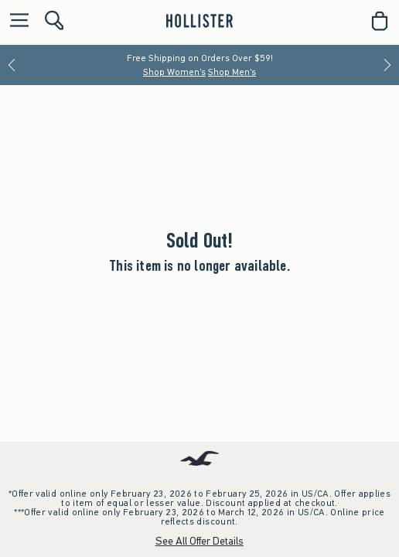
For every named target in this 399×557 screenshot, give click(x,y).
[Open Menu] (15, 21)
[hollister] (199, 21)
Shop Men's (232, 72)
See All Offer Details (199, 541)
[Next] (387, 65)
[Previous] (11, 65)
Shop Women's (174, 72)
